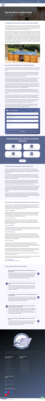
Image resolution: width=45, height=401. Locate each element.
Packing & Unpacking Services (9, 369)
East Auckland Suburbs (24, 368)
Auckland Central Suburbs (24, 362)
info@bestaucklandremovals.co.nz (13, 260)
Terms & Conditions (40, 399)
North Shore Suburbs (24, 364)
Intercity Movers (8, 371)
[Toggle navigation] (43, 5)
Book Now (22, 160)
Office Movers (8, 364)
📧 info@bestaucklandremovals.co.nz (27, 2)
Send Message (22, 131)
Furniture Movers (9, 362)
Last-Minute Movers (9, 373)
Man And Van (8, 366)
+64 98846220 (10, 259)
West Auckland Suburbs (24, 366)
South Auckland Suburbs (24, 370)
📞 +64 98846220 (38, 2)
